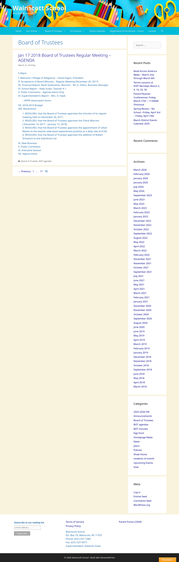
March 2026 (140, 169)
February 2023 (142, 212)
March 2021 (140, 293)
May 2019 (139, 335)
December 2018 (142, 356)
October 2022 (141, 229)
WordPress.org (142, 505)
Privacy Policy (73, 526)
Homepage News (143, 437)
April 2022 (139, 246)
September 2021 (143, 271)
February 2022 (142, 254)
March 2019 (140, 344)
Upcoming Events (143, 462)
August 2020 (141, 322)
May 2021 (139, 284)
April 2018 (139, 382)
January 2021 (141, 301)
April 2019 (139, 339)
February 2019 (142, 348)
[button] (40, 31)
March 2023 (140, 208)
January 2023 (141, 216)
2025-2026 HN (141, 411)
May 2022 (139, 242)
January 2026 (141, 178)
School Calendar (97, 31)
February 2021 (142, 297)
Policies (138, 450)
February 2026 (142, 174)
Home (19, 31)
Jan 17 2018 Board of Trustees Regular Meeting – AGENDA (64, 57)
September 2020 (143, 318)
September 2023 (143, 195)
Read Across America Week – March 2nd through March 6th (145, 74)
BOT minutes (141, 428)
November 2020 (142, 310)
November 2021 (142, 263)
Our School (34, 31)
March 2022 (140, 250)
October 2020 (141, 314)
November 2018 (142, 361)
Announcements (143, 416)
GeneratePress (107, 557)
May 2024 (139, 191)
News (137, 441)
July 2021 (139, 276)
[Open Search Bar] (162, 31)
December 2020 (142, 305)
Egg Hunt (139, 433)
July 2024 (139, 186)
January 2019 (141, 352)
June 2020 (139, 327)
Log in (137, 492)
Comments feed (142, 500)
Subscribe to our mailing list (29, 522)
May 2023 (139, 203)
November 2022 (142, 225)
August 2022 (141, 237)
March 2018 (140, 386)
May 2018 (139, 378)
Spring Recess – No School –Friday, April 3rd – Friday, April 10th (147, 112)
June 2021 (139, 280)
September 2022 (143, 233)
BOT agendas (45, 161)
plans (137, 445)
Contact (152, 31)
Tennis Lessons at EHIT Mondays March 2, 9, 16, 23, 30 (147, 86)
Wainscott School (39, 8)
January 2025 (141, 182)
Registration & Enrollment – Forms (127, 31)
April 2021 (139, 288)
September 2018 (143, 369)
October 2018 (141, 365)
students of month (144, 458)
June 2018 (139, 373)
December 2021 (142, 259)
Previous (24, 171)
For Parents (78, 31)
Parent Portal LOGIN (130, 521)
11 (41, 171)
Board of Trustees (56, 31)
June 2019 (139, 331)
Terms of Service (75, 521)
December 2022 (142, 220)
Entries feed (140, 496)
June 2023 (139, 199)
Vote (136, 467)
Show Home (140, 454)
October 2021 (141, 267)
